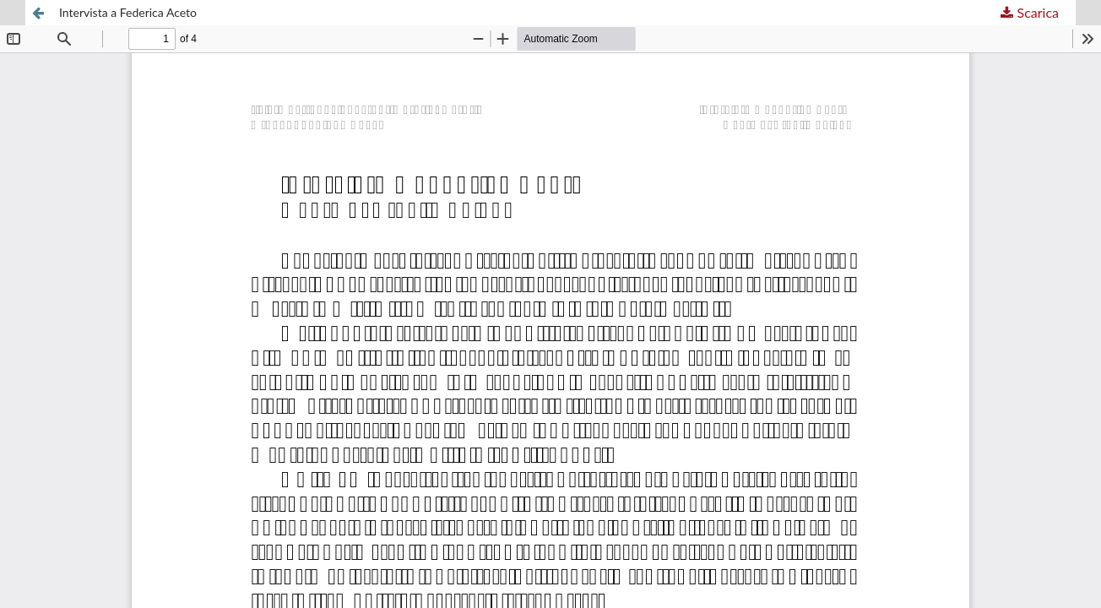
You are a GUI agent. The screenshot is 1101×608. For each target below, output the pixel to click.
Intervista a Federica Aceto (128, 12)
